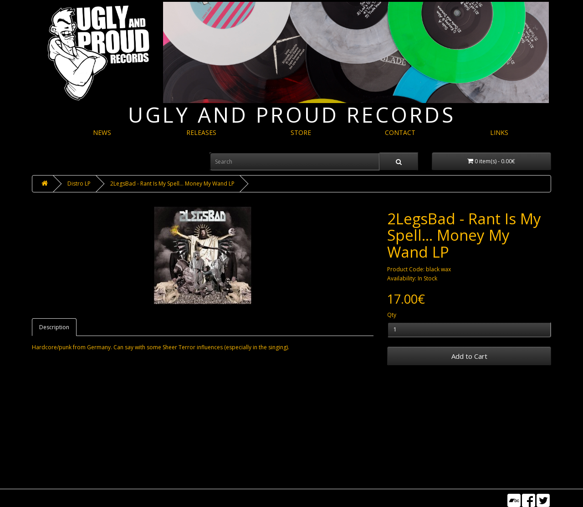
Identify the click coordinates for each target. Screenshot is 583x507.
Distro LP (79, 183)
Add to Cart (469, 356)
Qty (391, 315)
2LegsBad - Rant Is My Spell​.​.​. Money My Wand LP (172, 183)
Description (54, 327)
